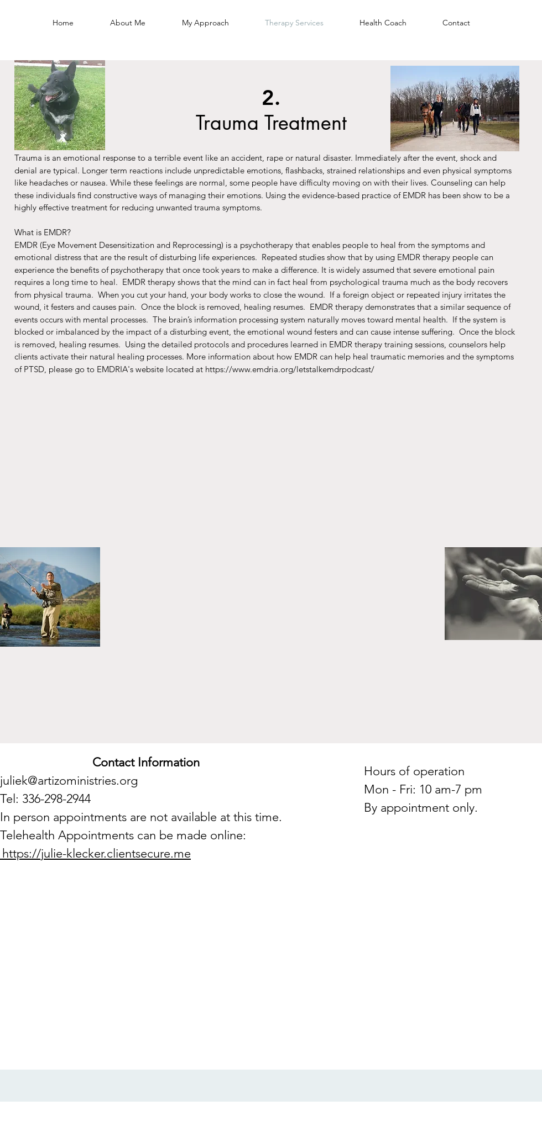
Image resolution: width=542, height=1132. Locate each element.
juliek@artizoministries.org (69, 780)
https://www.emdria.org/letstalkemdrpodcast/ (289, 369)
